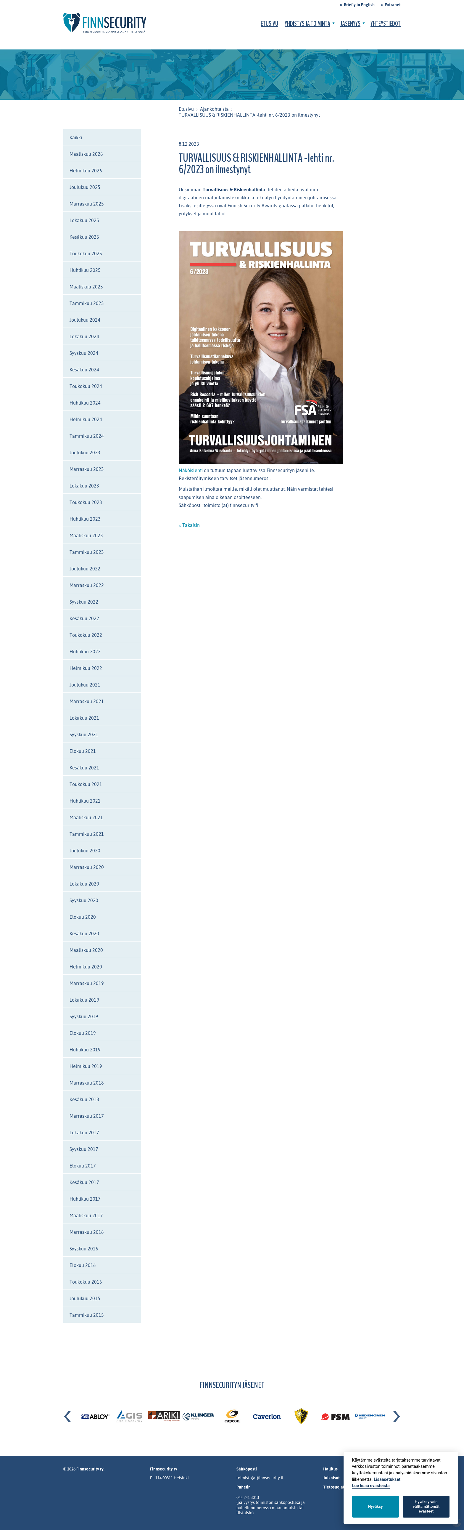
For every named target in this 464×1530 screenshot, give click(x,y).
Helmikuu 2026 (86, 171)
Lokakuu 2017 (84, 1133)
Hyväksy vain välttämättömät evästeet (426, 1506)
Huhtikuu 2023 (85, 519)
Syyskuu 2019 (84, 1016)
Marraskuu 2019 (87, 983)
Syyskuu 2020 (84, 900)
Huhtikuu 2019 (85, 1050)
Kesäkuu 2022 (84, 618)
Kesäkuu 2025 (84, 237)
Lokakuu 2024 (84, 336)
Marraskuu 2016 (87, 1232)
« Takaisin (189, 525)
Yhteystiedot (385, 23)
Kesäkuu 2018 (84, 1099)
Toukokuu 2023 (86, 502)
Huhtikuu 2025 (85, 270)
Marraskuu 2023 (87, 469)
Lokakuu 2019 (84, 1000)
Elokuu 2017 (83, 1166)
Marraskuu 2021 (87, 701)
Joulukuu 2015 (85, 1298)
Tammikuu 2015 (87, 1315)
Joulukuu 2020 (85, 851)
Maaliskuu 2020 (86, 950)
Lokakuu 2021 (84, 718)
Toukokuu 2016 (86, 1282)
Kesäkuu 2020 (84, 933)
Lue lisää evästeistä (371, 1485)
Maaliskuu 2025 (86, 287)
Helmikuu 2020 (86, 967)
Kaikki (76, 137)
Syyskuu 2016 (84, 1249)
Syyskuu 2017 (84, 1149)
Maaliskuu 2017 (86, 1215)
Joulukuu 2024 (85, 320)
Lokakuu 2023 (84, 486)
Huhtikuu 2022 (85, 652)
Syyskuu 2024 (84, 353)
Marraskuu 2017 (87, 1116)
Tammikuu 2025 (87, 303)
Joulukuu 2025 (85, 187)
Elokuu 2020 (83, 917)
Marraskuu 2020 (87, 867)
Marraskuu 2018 (87, 1083)
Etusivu (269, 23)
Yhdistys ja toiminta (307, 23)
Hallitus (330, 1468)
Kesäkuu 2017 (84, 1182)
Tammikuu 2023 (87, 552)
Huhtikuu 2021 (85, 801)
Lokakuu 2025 (84, 220)
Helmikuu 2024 (86, 419)
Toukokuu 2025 (86, 253)
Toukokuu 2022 (86, 635)
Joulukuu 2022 (85, 569)
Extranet (393, 4)
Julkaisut (331, 1477)
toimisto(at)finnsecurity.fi (259, 1477)
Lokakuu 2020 (84, 884)
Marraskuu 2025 (87, 204)
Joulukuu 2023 (85, 453)
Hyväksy (375, 1506)
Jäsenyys (350, 23)
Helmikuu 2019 (86, 1066)
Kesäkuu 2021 (84, 768)
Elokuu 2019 (83, 1033)
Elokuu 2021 (83, 751)
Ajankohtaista (214, 109)
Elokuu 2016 (83, 1265)
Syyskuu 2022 (84, 602)
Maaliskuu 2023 (86, 535)
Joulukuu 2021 (85, 685)
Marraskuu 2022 (87, 585)
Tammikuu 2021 (87, 834)
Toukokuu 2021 (86, 784)
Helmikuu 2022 (86, 668)
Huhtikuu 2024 (85, 403)
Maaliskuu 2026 (86, 154)
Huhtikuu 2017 (85, 1199)
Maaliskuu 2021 (86, 817)
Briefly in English (359, 4)
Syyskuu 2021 (84, 734)
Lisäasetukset (387, 1479)
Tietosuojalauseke (340, 1486)
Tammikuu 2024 (87, 436)
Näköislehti (191, 470)
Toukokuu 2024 (86, 386)
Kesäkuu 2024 (84, 370)
